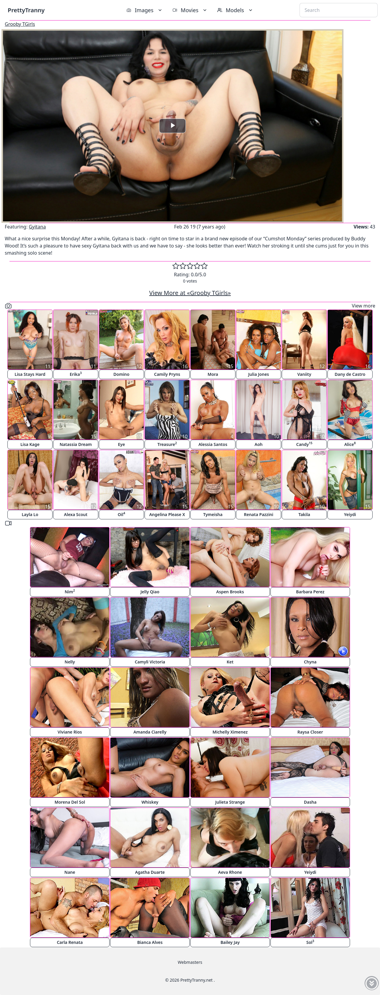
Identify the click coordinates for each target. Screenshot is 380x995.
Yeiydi (350, 514)
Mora (213, 374)
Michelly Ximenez (230, 732)
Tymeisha (213, 514)
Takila (304, 514)
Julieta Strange (230, 802)
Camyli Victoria (150, 662)
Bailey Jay (230, 942)
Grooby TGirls (20, 24)
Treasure (167, 444)
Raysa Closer (310, 732)
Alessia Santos (212, 444)
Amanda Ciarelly (149, 732)
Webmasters (190, 962)
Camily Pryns (167, 374)
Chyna (310, 662)
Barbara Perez (310, 592)
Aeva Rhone (230, 872)
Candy (304, 444)
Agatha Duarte (150, 872)
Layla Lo (30, 514)
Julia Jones (258, 374)
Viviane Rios (70, 732)
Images (144, 10)
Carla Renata (70, 942)
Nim (70, 591)
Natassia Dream (76, 444)
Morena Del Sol (70, 802)
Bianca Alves (149, 942)
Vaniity (304, 374)
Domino (121, 374)
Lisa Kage (30, 444)
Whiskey (150, 802)
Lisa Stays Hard (30, 374)
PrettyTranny (26, 10)
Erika (76, 374)
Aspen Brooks (230, 592)
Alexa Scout (76, 514)
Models (235, 10)
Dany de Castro (350, 374)
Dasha (310, 802)
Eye (121, 444)
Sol (310, 942)
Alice (350, 444)
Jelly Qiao (149, 592)
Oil (121, 514)
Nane (69, 872)
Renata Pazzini (258, 514)
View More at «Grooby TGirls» (190, 293)
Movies (190, 10)
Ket (230, 662)
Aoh (259, 444)
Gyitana (37, 226)
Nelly (70, 662)
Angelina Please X (167, 514)
